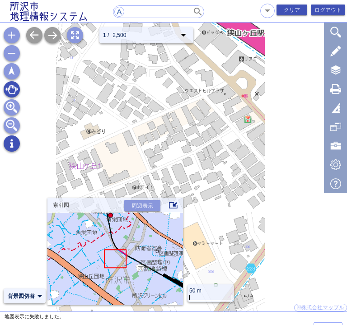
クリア (292, 10)
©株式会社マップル (320, 307)
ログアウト (328, 10)
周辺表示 (142, 206)
